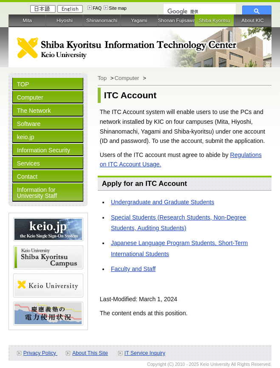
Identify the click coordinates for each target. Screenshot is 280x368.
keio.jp (25, 137)
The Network (34, 110)
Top (103, 78)
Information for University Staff (37, 192)
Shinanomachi (101, 20)
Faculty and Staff (133, 268)
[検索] (198, 11)
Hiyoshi (65, 20)
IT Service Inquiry (144, 353)
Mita (27, 20)
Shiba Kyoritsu (214, 20)
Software (29, 123)
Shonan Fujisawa (176, 20)
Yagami (139, 20)
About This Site (90, 353)
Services (28, 163)
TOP (23, 84)
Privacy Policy (40, 353)
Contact (27, 176)
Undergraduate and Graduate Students (162, 202)
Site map (118, 8)
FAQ (97, 8)
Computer (30, 97)
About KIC (252, 20)
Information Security (43, 150)
